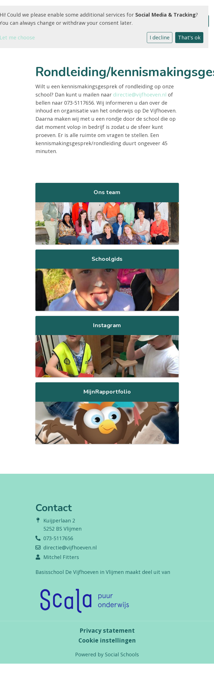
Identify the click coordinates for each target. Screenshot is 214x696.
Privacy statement (107, 631)
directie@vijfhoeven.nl (139, 94)
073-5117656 (58, 538)
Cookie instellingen (107, 640)
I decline (160, 37)
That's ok (189, 37)
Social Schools (122, 654)
